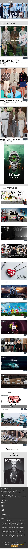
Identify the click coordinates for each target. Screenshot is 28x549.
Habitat (22, 527)
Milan (22, 522)
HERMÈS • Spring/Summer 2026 (10, 139)
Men (15, 531)
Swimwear (7, 522)
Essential (17, 496)
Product (25, 204)
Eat (2, 520)
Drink (7, 534)
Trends (7, 532)
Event (3, 535)
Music (8, 528)
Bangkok (22, 526)
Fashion (3, 490)
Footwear (4, 536)
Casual (8, 530)
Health (6, 535)
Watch (14, 535)
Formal (15, 524)
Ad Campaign (23, 528)
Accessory (19, 531)
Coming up (4, 528)
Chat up (18, 527)
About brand (10, 491)
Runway (7, 490)
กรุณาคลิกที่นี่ (21, 544)
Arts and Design (13, 532)
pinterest (2, 509)
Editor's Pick (4, 530)
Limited (3, 527)
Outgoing (20, 520)
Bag (22, 531)
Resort (6, 523)
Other (16, 522)
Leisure (3, 494)
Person (5, 520)
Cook (13, 522)
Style (3, 492)
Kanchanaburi (10, 520)
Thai (11, 522)
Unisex (19, 522)
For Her (14, 491)
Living (17, 536)
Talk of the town (7, 524)
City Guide (22, 496)
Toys (6, 495)
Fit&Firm (3, 534)
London (15, 520)
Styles (24, 530)
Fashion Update (13, 490)
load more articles (12, 449)
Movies (11, 527)
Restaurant (13, 530)
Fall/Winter (11, 531)
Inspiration (12, 492)
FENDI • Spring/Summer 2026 (9, 100)
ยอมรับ (14, 546)
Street (15, 523)
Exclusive (8, 496)
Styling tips (10, 535)
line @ (2, 503)
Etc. (9, 523)
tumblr (2, 511)
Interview (9, 526)
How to (7, 494)
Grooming (7, 492)
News (18, 532)
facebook (3, 502)
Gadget (23, 535)
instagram (3, 505)
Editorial (4, 496)
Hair (20, 524)
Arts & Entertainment (20, 494)
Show (14, 528)
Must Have (13, 496)
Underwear (17, 526)
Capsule (7, 531)
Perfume (25, 388)
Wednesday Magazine (6, 515)
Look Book (7, 527)
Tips (16, 534)
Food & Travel (12, 494)
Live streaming (4, 491)
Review (3, 523)
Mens (11, 528)
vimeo (2, 506)
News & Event (10, 495)
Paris (15, 527)
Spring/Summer (19, 530)
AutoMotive (8, 536)
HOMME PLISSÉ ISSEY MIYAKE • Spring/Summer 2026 (10, 60)
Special (12, 526)
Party (12, 524)
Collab (3, 531)
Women (19, 523)
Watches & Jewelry (21, 490)
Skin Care (24, 370)
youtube (2, 510)
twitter (2, 507)
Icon (15, 492)
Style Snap (19, 492)
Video (4, 498)
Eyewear (17, 528)
